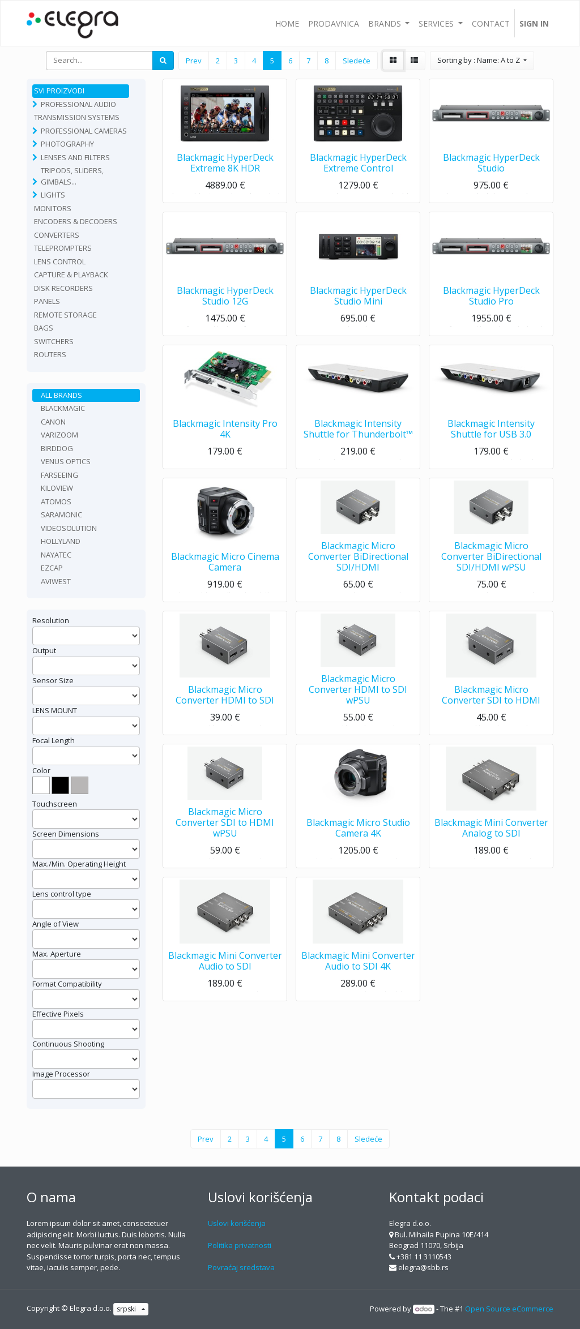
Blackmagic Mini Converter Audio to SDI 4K (358, 964)
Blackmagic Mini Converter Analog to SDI (491, 831)
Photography (67, 144)
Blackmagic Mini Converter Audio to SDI (225, 964)
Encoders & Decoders (75, 221)
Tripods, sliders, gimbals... (72, 176)
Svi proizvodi (59, 90)
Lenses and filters (75, 157)
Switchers (54, 341)
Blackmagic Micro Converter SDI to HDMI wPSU (225, 826)
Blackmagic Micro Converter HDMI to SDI (225, 698)
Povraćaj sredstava (241, 1267)
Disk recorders (63, 288)
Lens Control (60, 261)
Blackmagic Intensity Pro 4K (225, 432)
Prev (194, 60)
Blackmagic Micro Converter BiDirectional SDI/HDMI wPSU (491, 560)
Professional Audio (78, 104)
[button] (482, 60)
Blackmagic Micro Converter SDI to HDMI (491, 698)
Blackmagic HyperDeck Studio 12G (225, 299)
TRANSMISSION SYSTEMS (77, 117)
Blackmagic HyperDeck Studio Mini (358, 299)
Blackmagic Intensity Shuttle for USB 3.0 (491, 432)
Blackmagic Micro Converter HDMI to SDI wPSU (358, 693)
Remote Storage (65, 315)
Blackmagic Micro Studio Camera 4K (358, 831)
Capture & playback (71, 274)
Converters (56, 235)
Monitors (52, 208)
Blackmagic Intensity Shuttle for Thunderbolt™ (358, 432)
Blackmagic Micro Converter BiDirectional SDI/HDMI (358, 560)
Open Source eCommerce (509, 1309)
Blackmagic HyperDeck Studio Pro (491, 299)
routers (50, 354)
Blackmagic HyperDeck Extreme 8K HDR (225, 166)
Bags (43, 328)
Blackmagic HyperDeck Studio (491, 166)
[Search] (163, 60)
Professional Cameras (84, 131)
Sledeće (356, 60)
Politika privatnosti (239, 1245)
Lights (53, 195)
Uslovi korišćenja (237, 1223)
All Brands (61, 395)
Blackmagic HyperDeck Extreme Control (358, 166)
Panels (47, 301)
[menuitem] (287, 23)
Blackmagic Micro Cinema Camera (225, 565)
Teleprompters (63, 248)
